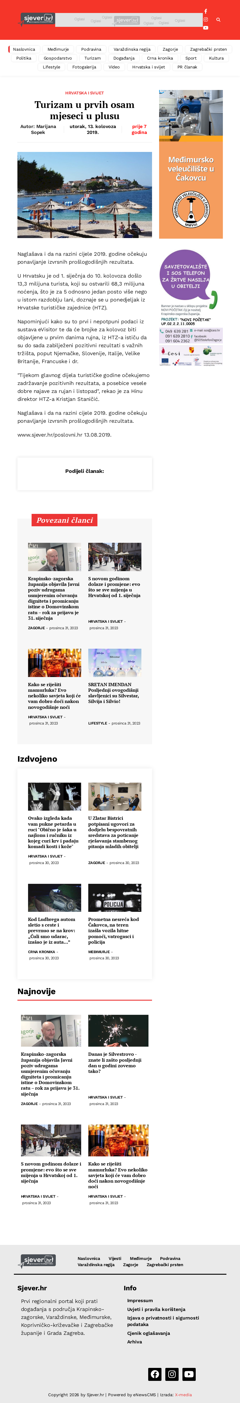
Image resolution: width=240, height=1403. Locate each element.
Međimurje (58, 49)
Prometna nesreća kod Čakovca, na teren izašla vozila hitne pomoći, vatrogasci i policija (113, 931)
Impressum (140, 1300)
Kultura (216, 58)
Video (114, 67)
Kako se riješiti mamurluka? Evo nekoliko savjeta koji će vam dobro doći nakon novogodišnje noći (54, 696)
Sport (191, 58)
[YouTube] (205, 28)
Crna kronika (160, 58)
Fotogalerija (84, 67)
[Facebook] (205, 11)
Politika (23, 58)
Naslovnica (24, 49)
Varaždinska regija (132, 49)
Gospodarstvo (58, 58)
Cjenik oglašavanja (148, 1333)
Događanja (124, 58)
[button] (218, 20)
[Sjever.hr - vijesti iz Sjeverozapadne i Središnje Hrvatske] (36, 20)
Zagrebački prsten (208, 49)
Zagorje (170, 49)
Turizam (92, 58)
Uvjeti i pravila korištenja (156, 1309)
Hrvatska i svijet (148, 67)
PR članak (187, 67)
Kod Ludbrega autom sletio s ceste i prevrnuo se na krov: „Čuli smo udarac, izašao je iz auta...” (51, 931)
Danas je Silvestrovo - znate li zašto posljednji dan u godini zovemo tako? (114, 1062)
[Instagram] (205, 19)
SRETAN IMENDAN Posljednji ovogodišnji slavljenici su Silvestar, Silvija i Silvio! (113, 693)
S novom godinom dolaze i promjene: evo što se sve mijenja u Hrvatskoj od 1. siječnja (114, 587)
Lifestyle (51, 67)
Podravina (91, 49)
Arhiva (134, 1342)
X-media (183, 1394)
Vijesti (115, 1258)
